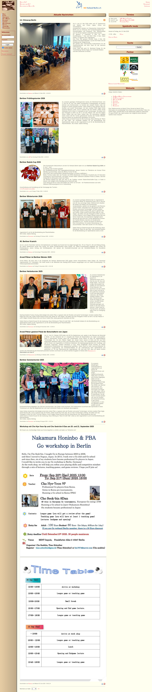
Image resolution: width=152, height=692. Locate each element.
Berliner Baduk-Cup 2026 (127, 20)
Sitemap (115, 104)
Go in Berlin (6, 18)
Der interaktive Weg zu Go (27, 6)
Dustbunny (30, 236)
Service (5, 25)
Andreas (30, 93)
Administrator (31, 354)
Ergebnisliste (92, 351)
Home (4, 14)
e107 (29, 157)
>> (38, 689)
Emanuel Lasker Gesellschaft (117, 83)
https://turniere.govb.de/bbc (27, 189)
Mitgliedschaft (7, 23)
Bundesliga (116, 105)
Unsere (148, 2)
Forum (4, 15)
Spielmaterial (6, 28)
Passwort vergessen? (7, 54)
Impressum (147, 6)
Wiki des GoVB (117, 99)
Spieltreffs (6, 17)
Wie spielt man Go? (25, 4)
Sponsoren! (147, 4)
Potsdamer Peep (124, 21)
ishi (29, 191)
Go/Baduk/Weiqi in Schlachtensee (122, 96)
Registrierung (5, 51)
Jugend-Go (6, 26)
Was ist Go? (23, 2)
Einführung (116, 102)
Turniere (5, 21)
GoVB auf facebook (118, 98)
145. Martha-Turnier (126, 18)
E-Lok (121, 34)
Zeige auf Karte (113, 37)
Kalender (115, 101)
